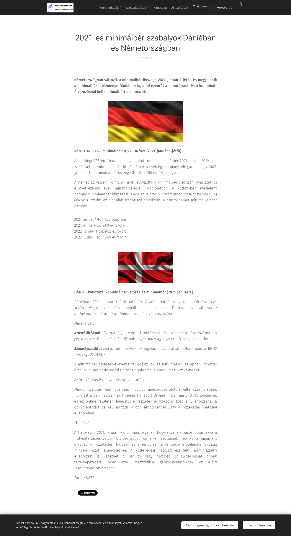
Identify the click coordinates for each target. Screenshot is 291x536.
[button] (215, 7)
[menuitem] (118, 7)
